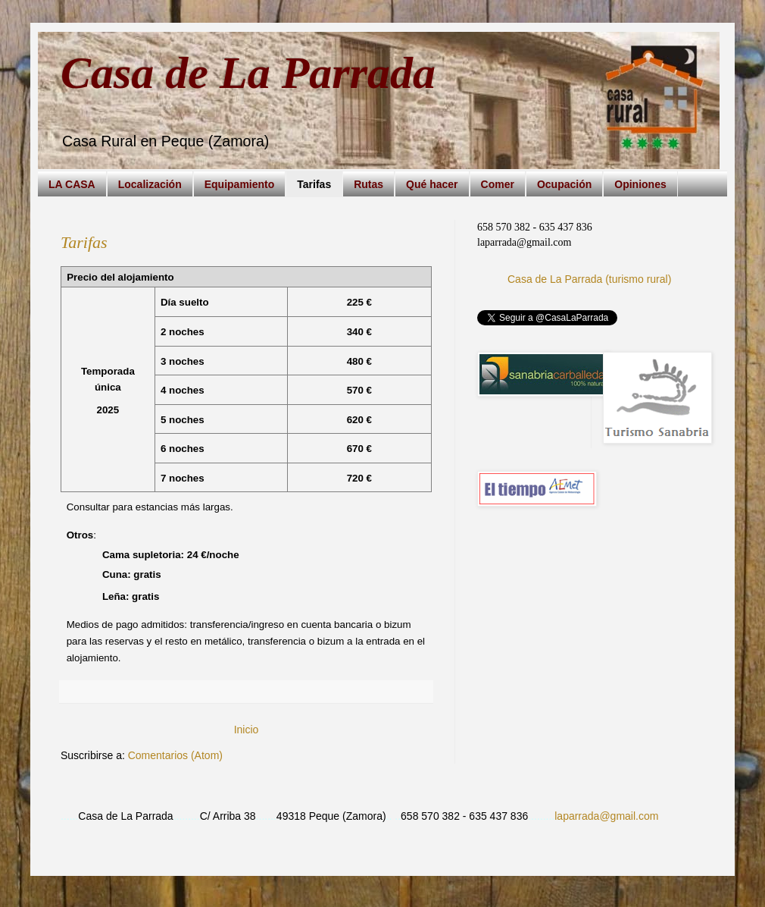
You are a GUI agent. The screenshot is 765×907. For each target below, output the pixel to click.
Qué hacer (431, 184)
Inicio (246, 729)
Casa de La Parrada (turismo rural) (589, 279)
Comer (497, 184)
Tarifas (314, 184)
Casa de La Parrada (248, 73)
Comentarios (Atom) (175, 755)
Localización (150, 184)
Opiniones (640, 184)
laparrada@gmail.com (606, 816)
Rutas (368, 184)
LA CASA (71, 184)
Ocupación (564, 184)
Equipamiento (240, 184)
